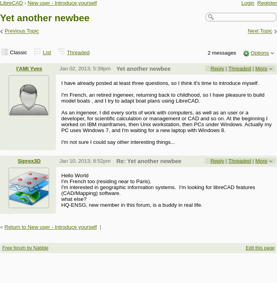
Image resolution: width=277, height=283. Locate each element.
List (47, 52)
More (261, 69)
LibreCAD (11, 3)
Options (260, 53)
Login (248, 3)
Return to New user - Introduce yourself (50, 227)
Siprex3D (29, 161)
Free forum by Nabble (25, 248)
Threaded (78, 52)
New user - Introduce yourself (62, 3)
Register (267, 3)
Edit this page (260, 248)
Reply (217, 69)
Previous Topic (22, 31)
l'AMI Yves (29, 69)
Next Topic (260, 31)
